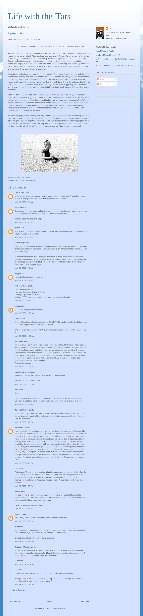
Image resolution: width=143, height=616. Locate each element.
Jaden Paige (20, 243)
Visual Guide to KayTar (105, 51)
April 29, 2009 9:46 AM (24, 268)
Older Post (84, 602)
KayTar (25, 180)
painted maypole (22, 372)
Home (49, 602)
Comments (103, 84)
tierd (17, 390)
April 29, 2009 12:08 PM (24, 367)
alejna (17, 306)
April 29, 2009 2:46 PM (24, 422)
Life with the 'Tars (39, 16)
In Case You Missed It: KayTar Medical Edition (114, 65)
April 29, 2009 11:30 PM (24, 584)
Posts (100, 79)
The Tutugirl (20, 192)
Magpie (18, 273)
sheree (18, 319)
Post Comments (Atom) (55, 608)
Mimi (17, 527)
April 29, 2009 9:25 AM (24, 222)
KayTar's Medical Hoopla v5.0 (108, 55)
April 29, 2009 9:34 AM (24, 237)
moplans (18, 514)
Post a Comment (18, 590)
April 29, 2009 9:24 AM (24, 202)
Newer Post (15, 602)
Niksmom (19, 207)
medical (32, 180)
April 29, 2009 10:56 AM (24, 336)
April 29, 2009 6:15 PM (24, 509)
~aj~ (16, 570)
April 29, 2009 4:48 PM (24, 463)
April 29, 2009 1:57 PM (24, 404)
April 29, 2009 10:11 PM (24, 541)
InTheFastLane (21, 286)
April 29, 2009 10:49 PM (24, 564)
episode (18, 180)
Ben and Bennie (21, 410)
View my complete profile (116, 38)
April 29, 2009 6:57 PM (24, 521)
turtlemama (19, 427)
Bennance (19, 341)
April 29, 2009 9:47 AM (24, 280)
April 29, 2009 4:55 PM (24, 486)
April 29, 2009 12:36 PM (24, 384)
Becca (17, 228)
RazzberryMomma (22, 547)
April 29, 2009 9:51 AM (24, 301)
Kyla (16, 468)
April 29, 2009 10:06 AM (24, 313)
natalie (17, 491)
